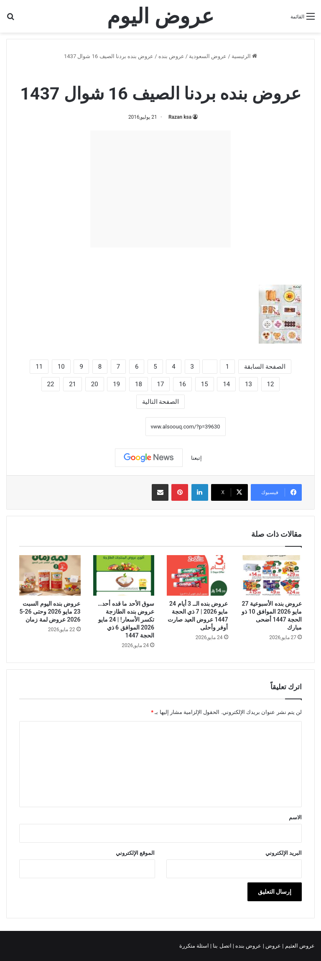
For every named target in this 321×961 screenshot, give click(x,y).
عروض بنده (171, 56)
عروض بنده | (248, 946)
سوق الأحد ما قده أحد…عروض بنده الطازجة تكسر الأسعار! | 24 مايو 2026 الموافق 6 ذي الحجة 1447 (126, 619)
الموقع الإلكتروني (135, 853)
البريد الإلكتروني (283, 853)
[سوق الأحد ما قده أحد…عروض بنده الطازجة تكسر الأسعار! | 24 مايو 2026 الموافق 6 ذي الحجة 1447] (124, 575)
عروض (273, 946)
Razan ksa (179, 117)
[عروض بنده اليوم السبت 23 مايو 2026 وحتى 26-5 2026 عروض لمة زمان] (50, 575)
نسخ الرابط (119, 426)
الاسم (295, 817)
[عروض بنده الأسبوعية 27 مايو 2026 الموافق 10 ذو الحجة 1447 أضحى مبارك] (271, 575)
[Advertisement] (160, 188)
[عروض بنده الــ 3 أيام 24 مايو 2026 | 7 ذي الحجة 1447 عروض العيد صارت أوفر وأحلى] (197, 575)
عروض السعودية (208, 56)
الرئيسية (244, 56)
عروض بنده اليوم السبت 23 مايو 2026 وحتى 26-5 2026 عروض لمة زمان (49, 611)
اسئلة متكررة (194, 946)
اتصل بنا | (221, 946)
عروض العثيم (299, 946)
